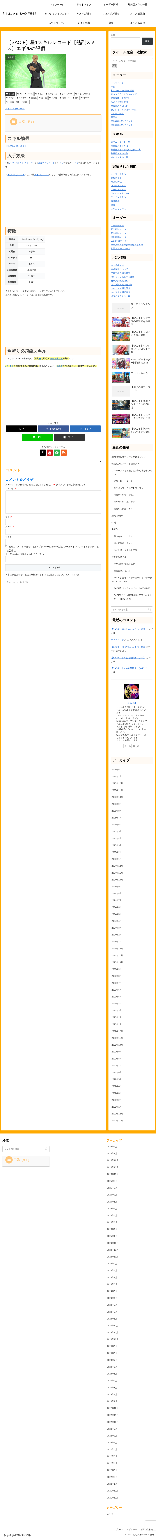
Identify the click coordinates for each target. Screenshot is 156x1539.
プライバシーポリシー (126, 1529)
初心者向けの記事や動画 (122, 90)
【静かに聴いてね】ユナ (123, 564)
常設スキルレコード (120, 248)
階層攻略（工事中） (120, 98)
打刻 (114, 522)
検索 (113, 35)
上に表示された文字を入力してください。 (25, 558)
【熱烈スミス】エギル (16, 146)
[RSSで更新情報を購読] (64, 453)
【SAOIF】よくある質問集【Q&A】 (128, 657)
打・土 (43, 98)
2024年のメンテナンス (122, 121)
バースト (9, 366)
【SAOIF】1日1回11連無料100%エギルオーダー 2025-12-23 (132, 597)
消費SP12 (65, 98)
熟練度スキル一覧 (119, 153)
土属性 (33, 98)
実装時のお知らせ (119, 106)
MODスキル (116, 182)
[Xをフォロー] (43, 453)
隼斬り (85, 98)
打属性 (53, 98)
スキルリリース (118, 208)
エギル (39, 94)
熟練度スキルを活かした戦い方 (126, 149)
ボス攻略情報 (117, 265)
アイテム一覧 (117, 113)
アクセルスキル (118, 189)
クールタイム (56, 358)
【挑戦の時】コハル (121, 571)
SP (40, 358)
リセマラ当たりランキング (123, 94)
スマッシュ (51, 94)
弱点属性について (119, 269)
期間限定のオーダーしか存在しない (129, 456)
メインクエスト (82, 94)
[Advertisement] (53, 201)
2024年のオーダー (119, 233)
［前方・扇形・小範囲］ (17, 102)
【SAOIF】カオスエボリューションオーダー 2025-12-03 (132, 579)
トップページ (117, 83)
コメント (11, 488)
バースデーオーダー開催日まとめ (127, 244)
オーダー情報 (117, 225)
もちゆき (131, 703)
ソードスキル (66, 94)
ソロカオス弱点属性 (120, 288)
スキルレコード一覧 (15, 108)
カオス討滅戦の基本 (120, 281)
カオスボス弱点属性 (120, 292)
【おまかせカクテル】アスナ (125, 550)
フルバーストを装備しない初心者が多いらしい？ (132, 472)
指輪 (113, 205)
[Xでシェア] (21, 428)
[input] (132, 609)
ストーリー (29, 163)
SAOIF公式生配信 (119, 102)
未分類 (10, 94)
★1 (19, 94)
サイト (8, 540)
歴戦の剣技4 (117, 515)
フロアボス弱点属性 (120, 273)
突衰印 (115, 529)
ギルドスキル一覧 (119, 157)
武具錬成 (115, 201)
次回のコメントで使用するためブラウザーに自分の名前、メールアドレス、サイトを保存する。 (54, 550)
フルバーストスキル (120, 193)
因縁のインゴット (46, 163)
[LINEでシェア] (37, 437)
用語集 (114, 117)
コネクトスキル (118, 185)
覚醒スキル (116, 178)
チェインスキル (118, 197)
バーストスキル (118, 174)
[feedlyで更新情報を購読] (57, 453)
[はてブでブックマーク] (85, 428)
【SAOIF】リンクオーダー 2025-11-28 (131, 588)
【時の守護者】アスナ (122, 543)
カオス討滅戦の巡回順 (121, 284)
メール (9, 530)
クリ (61, 163)
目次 (21, 122)
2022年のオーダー (119, 241)
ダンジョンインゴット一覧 (123, 109)
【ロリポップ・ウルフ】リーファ (128, 488)
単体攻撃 (21, 98)
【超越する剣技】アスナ (123, 495)
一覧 (113, 86)
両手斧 (10, 98)
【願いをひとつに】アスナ (124, 536)
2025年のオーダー (119, 229)
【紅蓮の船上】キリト (122, 481)
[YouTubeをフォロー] (50, 453)
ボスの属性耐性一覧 (120, 296)
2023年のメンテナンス (122, 125)
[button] (69, 437)
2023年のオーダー (119, 237)
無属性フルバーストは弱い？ (125, 463)
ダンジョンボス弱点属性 (122, 277)
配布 (76, 98)
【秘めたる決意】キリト (123, 509)
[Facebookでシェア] (53, 428)
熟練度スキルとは (119, 146)
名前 (8, 520)
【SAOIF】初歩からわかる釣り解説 (128, 629)
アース (29, 94)
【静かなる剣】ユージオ (123, 502)
